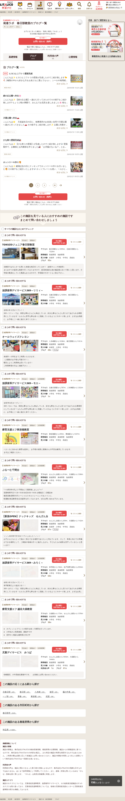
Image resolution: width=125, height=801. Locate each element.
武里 (50, 696)
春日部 (25, 692)
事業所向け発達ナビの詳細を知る (106, 56)
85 (55, 185)
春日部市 (10, 713)
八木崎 (40, 692)
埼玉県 (9, 729)
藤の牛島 (69, 692)
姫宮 (54, 692)
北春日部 (9, 692)
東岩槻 (36, 696)
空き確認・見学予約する (59, 242)
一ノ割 (8, 696)
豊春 (22, 696)
